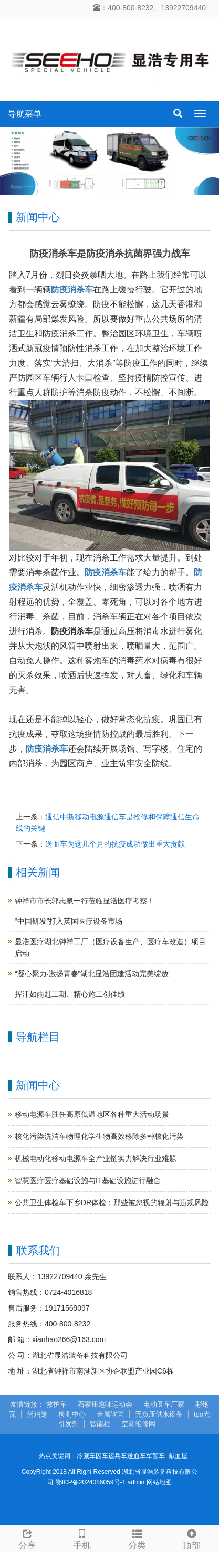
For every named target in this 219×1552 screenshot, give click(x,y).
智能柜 (100, 1424)
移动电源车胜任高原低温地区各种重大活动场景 (92, 1114)
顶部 (191, 1538)
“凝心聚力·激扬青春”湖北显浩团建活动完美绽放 (92, 973)
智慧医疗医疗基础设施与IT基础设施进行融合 (88, 1180)
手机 (82, 1538)
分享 (27, 1538)
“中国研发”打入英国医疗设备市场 (68, 921)
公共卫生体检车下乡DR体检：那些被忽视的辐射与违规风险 (112, 1202)
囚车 (102, 1456)
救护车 (56, 1404)
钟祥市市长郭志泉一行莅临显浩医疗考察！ (84, 900)
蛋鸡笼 (37, 1414)
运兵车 (117, 1456)
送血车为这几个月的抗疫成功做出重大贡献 (115, 844)
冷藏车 (86, 1456)
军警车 (155, 1456)
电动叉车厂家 (163, 1404)
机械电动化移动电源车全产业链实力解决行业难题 (95, 1158)
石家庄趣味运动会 (105, 1404)
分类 (137, 1538)
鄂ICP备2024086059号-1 (91, 1482)
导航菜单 (24, 113)
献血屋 (178, 1456)
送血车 (136, 1456)
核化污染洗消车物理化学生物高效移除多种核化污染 (99, 1136)
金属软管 (110, 1414)
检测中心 (72, 1414)
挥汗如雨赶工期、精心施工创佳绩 (70, 994)
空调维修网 (138, 1424)
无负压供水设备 (159, 1414)
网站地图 (159, 1482)
